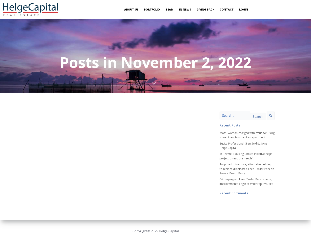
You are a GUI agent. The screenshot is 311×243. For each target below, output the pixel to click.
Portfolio (152, 9)
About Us (131, 9)
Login (243, 9)
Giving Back (205, 9)
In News (185, 9)
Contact (227, 9)
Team (169, 9)
